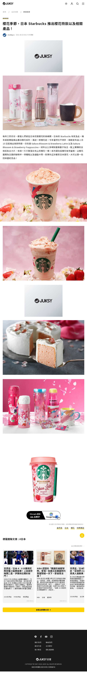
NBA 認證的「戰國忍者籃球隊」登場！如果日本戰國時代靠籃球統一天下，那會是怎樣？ (51, 574)
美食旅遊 (5, 18)
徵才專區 (38, 653)
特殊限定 (80, 529)
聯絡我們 (49, 646)
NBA (38, 600)
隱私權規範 (50, 653)
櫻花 (72, 529)
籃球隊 (49, 600)
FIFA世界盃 (17, 600)
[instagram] (51, 640)
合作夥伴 (49, 649)
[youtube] (46, 640)
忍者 (43, 600)
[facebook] (41, 640)
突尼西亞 (26, 600)
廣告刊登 (38, 649)
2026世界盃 (7, 600)
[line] (35, 640)
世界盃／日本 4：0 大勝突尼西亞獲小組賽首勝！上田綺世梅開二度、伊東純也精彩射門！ (18, 574)
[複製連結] (82, 537)
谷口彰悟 (83, 599)
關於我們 (38, 646)
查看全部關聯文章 (43, 613)
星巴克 (59, 529)
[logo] (8, 3)
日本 (66, 529)
